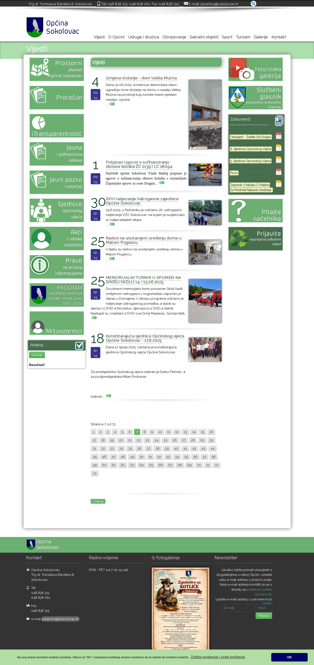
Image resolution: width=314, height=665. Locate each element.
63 (132, 465)
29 (202, 440)
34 (121, 448)
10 (160, 432)
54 (177, 457)
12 (176, 432)
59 (95, 465)
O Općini (116, 37)
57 (204, 457)
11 (168, 432)
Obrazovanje (174, 37)
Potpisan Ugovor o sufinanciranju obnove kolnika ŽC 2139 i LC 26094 (139, 164)
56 (195, 457)
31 (94, 448)
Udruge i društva (143, 37)
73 (94, 473)
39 (167, 448)
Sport (227, 37)
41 (185, 448)
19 (112, 440)
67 (170, 465)
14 (194, 432)
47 (113, 457)
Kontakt (278, 37)
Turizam (243, 37)
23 (147, 440)
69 (189, 465)
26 (175, 440)
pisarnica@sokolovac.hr (219, 4)
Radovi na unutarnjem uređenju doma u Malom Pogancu (143, 240)
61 (113, 465)
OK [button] (289, 657)
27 (184, 440)
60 (104, 465)
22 (138, 440)
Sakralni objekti (204, 37)
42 (194, 448)
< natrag (98, 501)
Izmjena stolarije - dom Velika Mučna (141, 77)
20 (121, 440)
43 (203, 448)
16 (211, 432)
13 (185, 432)
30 (211, 440)
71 (207, 465)
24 (156, 440)
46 (104, 457)
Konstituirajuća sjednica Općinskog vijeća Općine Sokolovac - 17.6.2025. (145, 338)
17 (94, 440)
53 (168, 457)
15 (202, 432)
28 (193, 440)
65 (151, 465)
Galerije (261, 37)
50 (141, 457)
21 (129, 440)
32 (103, 448)
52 (159, 457)
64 (142, 465)
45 (95, 457)
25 (165, 440)
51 (150, 457)
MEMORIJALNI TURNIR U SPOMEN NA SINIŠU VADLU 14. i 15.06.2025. (143, 279)
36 (139, 448)
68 (180, 465)
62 (123, 465)
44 (213, 448)
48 (123, 457)
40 (176, 448)
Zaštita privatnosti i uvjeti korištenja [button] (218, 657)
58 (213, 457)
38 (157, 448)
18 (103, 440)
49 (132, 457)
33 (112, 448)
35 (130, 448)
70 (199, 465)
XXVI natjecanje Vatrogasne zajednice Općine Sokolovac (142, 200)
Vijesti (99, 37)
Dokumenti (240, 119)
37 (148, 448)
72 (216, 465)
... (111, 105)
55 (186, 457)
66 (161, 465)
